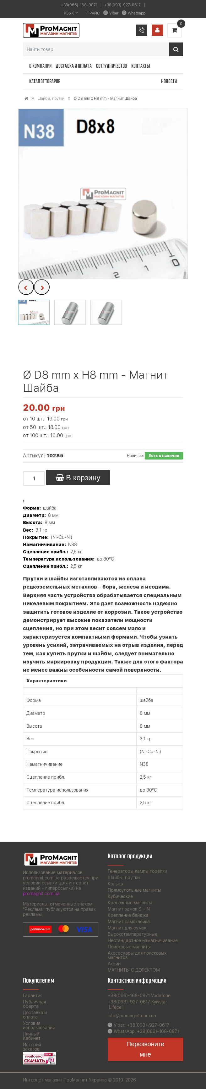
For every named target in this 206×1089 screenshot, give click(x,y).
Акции (114, 963)
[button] (34, 312)
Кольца (115, 883)
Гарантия (32, 995)
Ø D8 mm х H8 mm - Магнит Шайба (105, 98)
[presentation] (26, 287)
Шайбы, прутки (50, 98)
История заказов (32, 1047)
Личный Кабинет (32, 1036)
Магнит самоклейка (129, 921)
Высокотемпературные (132, 934)
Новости (169, 82)
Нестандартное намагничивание (143, 940)
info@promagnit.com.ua (132, 1015)
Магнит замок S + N (129, 908)
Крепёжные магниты (130, 902)
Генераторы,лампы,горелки (137, 871)
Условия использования (39, 1025)
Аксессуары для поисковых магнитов (137, 955)
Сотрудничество (111, 66)
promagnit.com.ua (41, 893)
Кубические (120, 896)
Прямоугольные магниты (134, 890)
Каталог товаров (45, 82)
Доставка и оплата (74, 66)
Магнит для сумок (127, 927)
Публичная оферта (34, 1004)
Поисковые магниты (129, 946)
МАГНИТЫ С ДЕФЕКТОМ (134, 970)
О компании (40, 66)
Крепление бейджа (128, 915)
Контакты (140, 66)
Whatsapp (136, 13)
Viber (113, 13)
